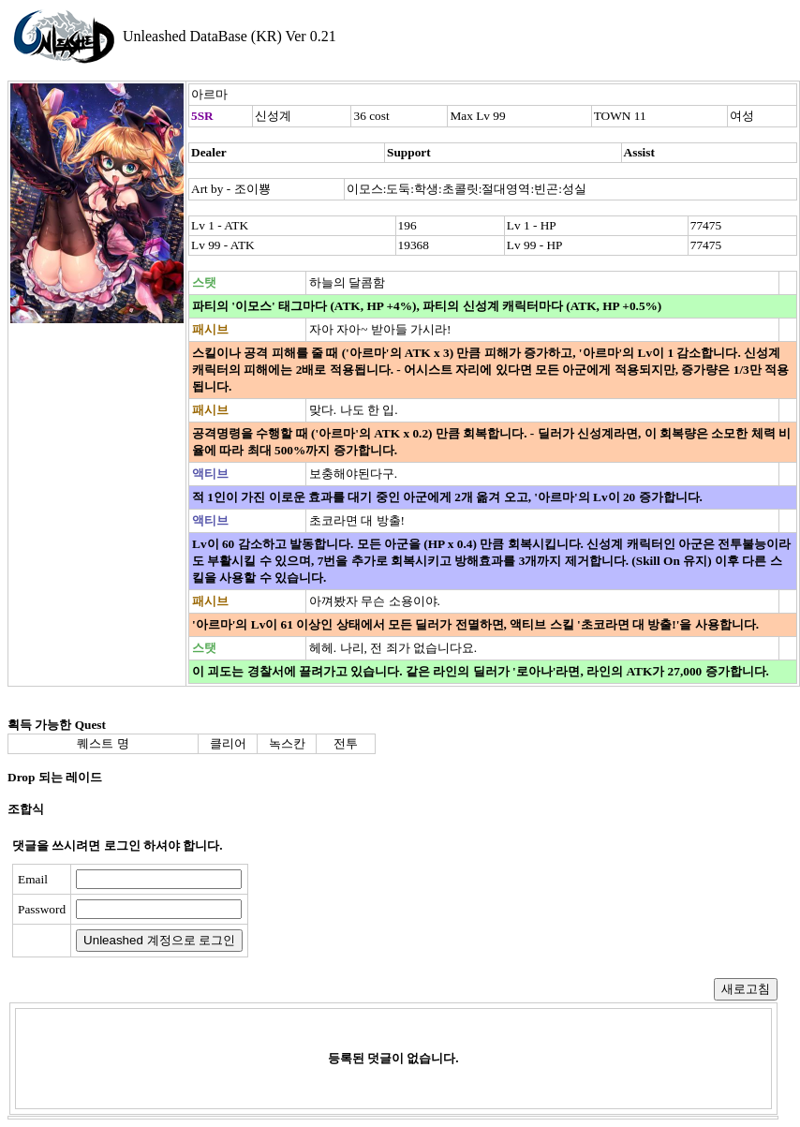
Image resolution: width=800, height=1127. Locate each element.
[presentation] (400, 910)
